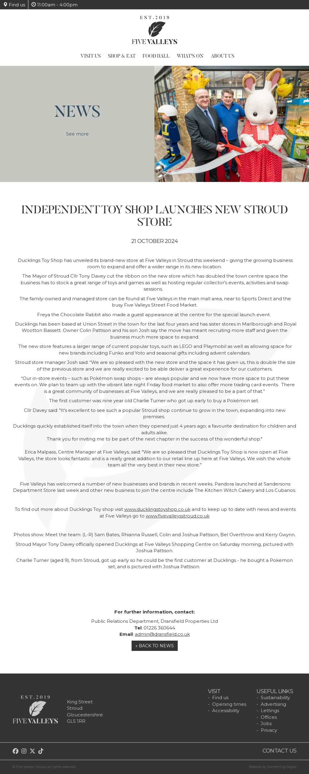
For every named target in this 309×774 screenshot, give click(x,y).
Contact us (279, 750)
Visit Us (91, 56)
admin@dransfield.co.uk (162, 634)
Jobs (266, 723)
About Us (222, 56)
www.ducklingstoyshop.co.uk (157, 509)
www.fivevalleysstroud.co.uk (177, 516)
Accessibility (225, 710)
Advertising (273, 704)
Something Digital (281, 767)
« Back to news (154, 645)
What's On (190, 56)
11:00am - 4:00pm (54, 5)
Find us (14, 5)
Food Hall (156, 56)
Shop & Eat (121, 56)
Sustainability (275, 697)
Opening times (229, 704)
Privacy (269, 730)
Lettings (270, 710)
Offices (269, 717)
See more (77, 137)
